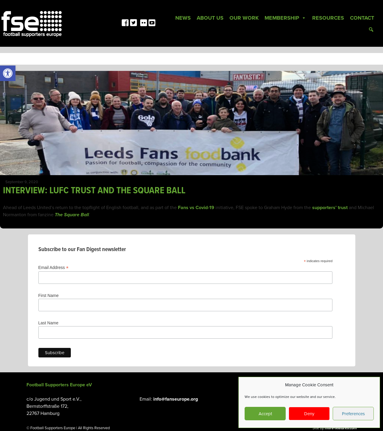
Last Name (48, 322)
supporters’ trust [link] (330, 208)
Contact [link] (362, 18)
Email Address (53, 267)
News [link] (183, 18)
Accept (265, 413)
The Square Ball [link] (72, 215)
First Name (48, 295)
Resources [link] (328, 18)
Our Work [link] (244, 18)
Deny (309, 413)
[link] (7, 73)
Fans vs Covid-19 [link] (196, 208)
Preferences (353, 413)
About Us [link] (210, 18)
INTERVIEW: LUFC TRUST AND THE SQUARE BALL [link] (94, 191)
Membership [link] (285, 18)
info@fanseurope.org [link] (175, 399)
